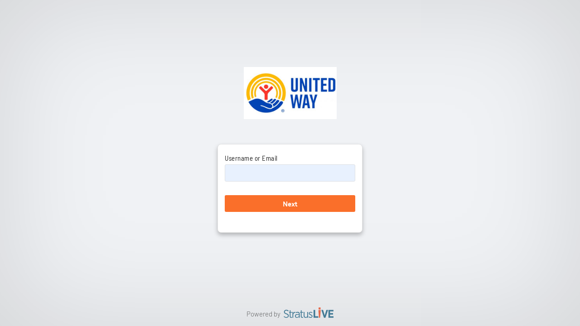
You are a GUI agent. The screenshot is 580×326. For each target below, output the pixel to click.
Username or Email (251, 158)
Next (290, 203)
